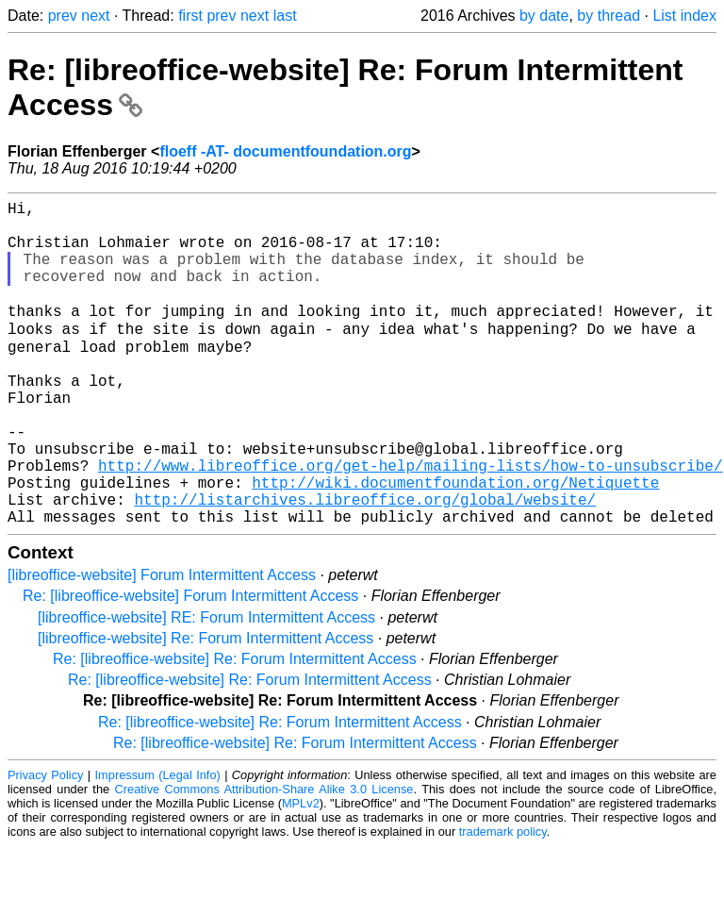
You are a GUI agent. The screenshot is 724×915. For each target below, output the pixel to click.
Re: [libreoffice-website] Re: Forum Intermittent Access (235, 728)
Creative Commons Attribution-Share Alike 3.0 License (264, 858)
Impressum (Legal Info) (158, 844)
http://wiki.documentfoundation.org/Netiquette (455, 543)
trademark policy (503, 900)
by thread (608, 16)
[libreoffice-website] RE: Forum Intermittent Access (206, 686)
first (190, 16)
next (95, 16)
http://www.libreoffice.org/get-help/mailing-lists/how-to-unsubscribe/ (410, 522)
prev (62, 16)
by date (543, 16)
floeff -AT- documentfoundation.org (285, 151)
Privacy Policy (45, 844)
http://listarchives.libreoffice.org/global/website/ (365, 564)
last (285, 16)
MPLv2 (301, 872)
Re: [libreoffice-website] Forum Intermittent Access (190, 665)
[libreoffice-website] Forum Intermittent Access (162, 644)
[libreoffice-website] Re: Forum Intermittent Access (205, 707)
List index (684, 16)
